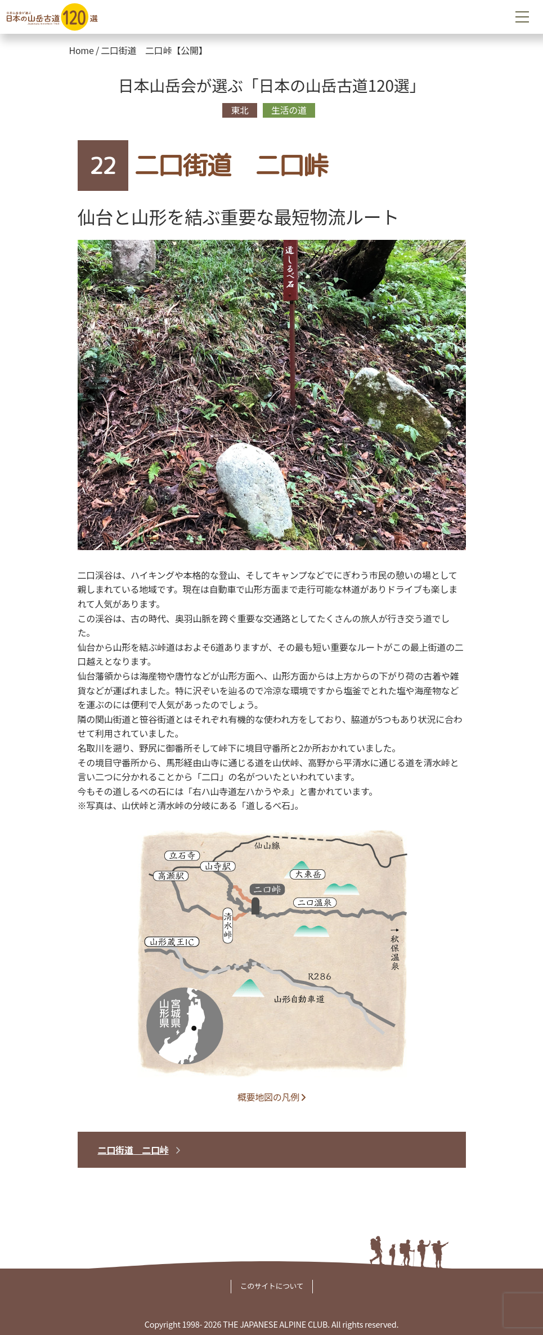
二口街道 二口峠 (133, 1150)
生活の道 (289, 110)
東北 (240, 110)
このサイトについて (272, 1285)
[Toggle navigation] (522, 16)
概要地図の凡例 (271, 1097)
